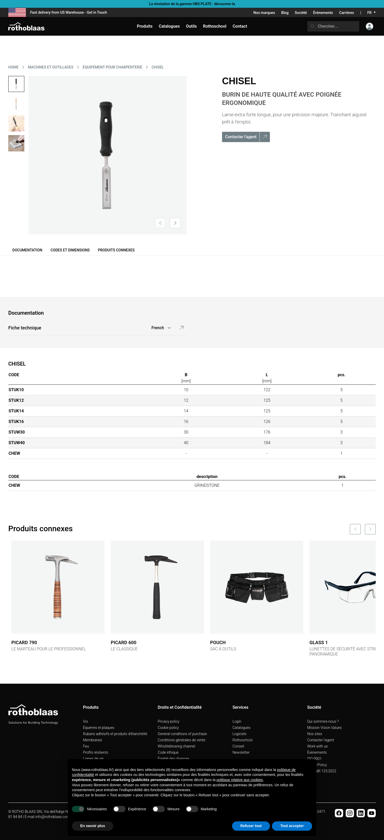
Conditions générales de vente (181, 740)
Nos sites (314, 734)
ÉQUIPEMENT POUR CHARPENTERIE (112, 67)
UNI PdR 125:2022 (321, 771)
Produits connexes (116, 250)
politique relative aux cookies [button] (240, 780)
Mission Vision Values (324, 728)
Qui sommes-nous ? (323, 721)
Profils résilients (95, 752)
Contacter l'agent (320, 740)
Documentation (27, 250)
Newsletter (240, 752)
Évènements (323, 13)
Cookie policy (168, 728)
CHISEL (158, 67)
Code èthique (168, 752)
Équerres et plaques (98, 728)
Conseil (238, 746)
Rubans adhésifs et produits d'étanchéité (115, 734)
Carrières (346, 13)
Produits (145, 26)
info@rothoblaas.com (52, 817)
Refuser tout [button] (251, 826)
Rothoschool (242, 740)
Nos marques (264, 13)
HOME (13, 67)
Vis (85, 721)
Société (301, 13)
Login (236, 721)
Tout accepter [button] (292, 826)
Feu (86, 746)
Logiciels (239, 734)
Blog (285, 13)
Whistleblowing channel (176, 746)
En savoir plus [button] (92, 826)
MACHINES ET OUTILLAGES (50, 67)
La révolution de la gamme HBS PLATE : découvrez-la (192, 4)
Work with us (317, 746)
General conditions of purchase (182, 734)
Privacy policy (169, 721)
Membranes (92, 740)
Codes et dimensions (70, 250)
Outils (191, 26)
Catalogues (241, 728)
